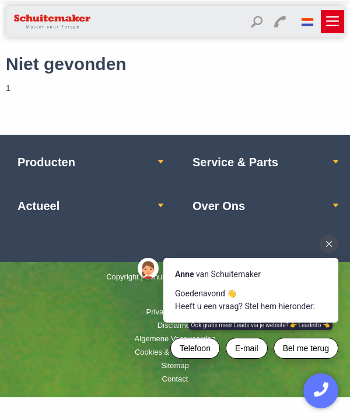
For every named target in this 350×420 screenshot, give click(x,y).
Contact (175, 378)
